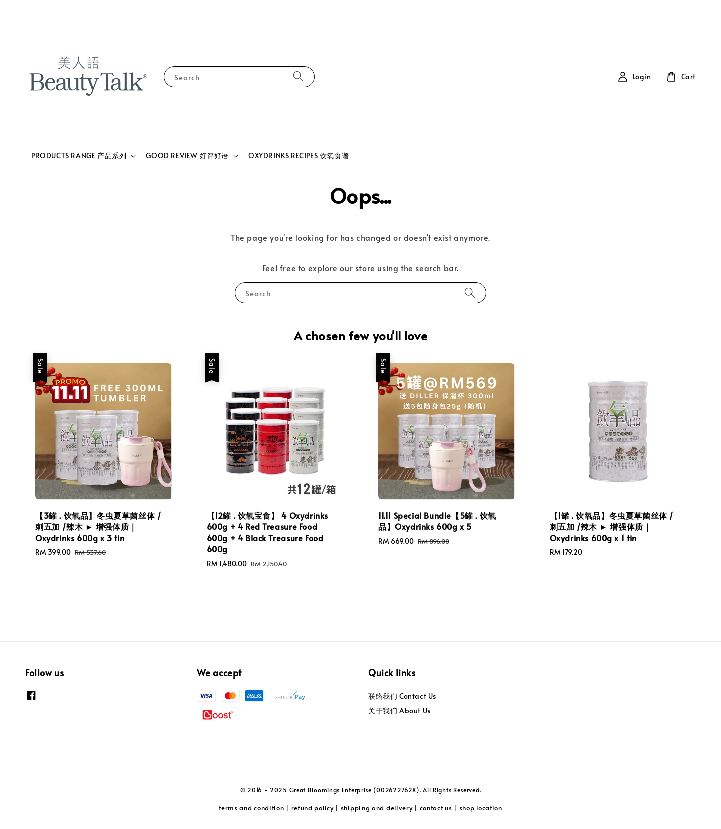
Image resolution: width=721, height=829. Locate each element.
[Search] (298, 76)
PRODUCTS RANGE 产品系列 (78, 155)
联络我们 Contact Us (402, 696)
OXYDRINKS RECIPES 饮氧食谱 (298, 155)
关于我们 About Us (399, 710)
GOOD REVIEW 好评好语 (187, 155)
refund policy (312, 807)
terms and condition (251, 807)
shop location (480, 807)
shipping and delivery (377, 807)
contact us (436, 807)
